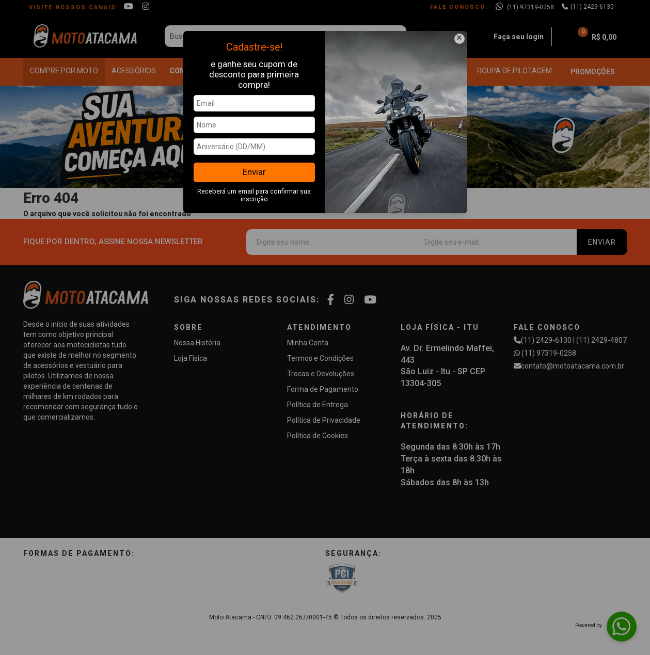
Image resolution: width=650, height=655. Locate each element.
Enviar (254, 172)
